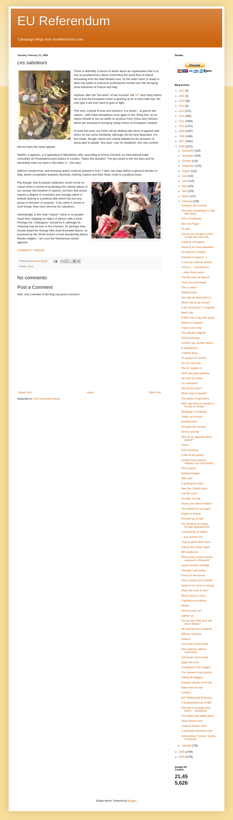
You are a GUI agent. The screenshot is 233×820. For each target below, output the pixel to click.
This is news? (189, 287)
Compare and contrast (194, 205)
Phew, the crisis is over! (194, 590)
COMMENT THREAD (30, 250)
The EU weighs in (191, 368)
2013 (182, 111)
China (30, 266)
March (186, 196)
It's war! (185, 228)
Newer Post (25, 392)
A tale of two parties (192, 455)
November (188, 155)
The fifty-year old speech (195, 277)
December (188, 150)
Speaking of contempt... (194, 411)
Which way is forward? (194, 393)
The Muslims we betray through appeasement (195, 525)
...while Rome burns (192, 272)
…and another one (192, 537)
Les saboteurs (189, 383)
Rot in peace (188, 468)
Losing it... (187, 692)
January (187, 745)
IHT (137, 95)
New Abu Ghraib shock (194, 488)
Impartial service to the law (196, 682)
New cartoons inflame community (193, 651)
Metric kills (187, 312)
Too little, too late (191, 498)
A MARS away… (190, 353)
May (184, 186)
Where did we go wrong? (195, 302)
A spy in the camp (191, 327)
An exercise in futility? (193, 252)
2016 (182, 95)
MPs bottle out (189, 552)
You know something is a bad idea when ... (198, 212)
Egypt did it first (190, 662)
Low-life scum (189, 493)
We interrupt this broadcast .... (198, 628)
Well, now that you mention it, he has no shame (198, 405)
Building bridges (190, 473)
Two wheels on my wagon (196, 508)
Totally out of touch (192, 416)
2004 (182, 756)
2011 (182, 121)
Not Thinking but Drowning (196, 697)
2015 (182, 100)
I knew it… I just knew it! (195, 267)
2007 (182, 141)
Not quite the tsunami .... (195, 426)
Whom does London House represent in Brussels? (197, 559)
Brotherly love (189, 421)
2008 (182, 136)
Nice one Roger (190, 223)
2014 (182, 105)
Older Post (154, 392)
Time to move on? (191, 610)
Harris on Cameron (192, 322)
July (184, 176)
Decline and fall (190, 431)
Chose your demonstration (196, 503)
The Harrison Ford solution (196, 672)
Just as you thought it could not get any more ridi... (197, 235)
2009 (182, 131)
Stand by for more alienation (197, 247)
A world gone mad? (192, 483)
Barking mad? (189, 292)
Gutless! (186, 639)
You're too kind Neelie (193, 282)
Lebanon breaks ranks (194, 725)
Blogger (132, 800)
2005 (182, 751)
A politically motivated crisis (197, 730)
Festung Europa (190, 337)
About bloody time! (192, 721)
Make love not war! (192, 687)
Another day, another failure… (198, 342)
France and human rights (195, 547)
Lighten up (187, 615)
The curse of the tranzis (194, 644)
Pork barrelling (189, 450)
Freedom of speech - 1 (194, 257)
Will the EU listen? (191, 388)
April (185, 191)
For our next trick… (192, 363)
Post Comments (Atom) (46, 398)
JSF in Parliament (191, 218)
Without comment (191, 634)
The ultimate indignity (193, 332)
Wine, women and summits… (198, 580)
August (186, 171)
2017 (182, 90)
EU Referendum (63, 21)
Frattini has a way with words (197, 317)
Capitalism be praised (193, 600)
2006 (182, 146)
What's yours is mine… (194, 595)
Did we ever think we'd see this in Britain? (196, 622)
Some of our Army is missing (197, 585)
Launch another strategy (195, 565)
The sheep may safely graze (197, 715)
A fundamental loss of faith (196, 702)
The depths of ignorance (195, 398)
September (188, 165)
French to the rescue (193, 575)
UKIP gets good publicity (195, 373)
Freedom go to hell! (192, 518)
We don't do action (192, 378)
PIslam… (186, 605)
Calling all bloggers (192, 677)
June (185, 180)
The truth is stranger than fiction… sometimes (195, 709)
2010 (182, 126)
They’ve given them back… (197, 542)
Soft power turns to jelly (194, 657)
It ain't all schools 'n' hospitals (198, 307)
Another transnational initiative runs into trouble (197, 462)
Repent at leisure (191, 513)
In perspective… (190, 348)
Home (90, 392)
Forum (185, 444)
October (187, 160)
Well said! (186, 478)
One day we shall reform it (196, 297)
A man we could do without (196, 262)
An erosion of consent (193, 358)
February (187, 201)
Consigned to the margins (196, 667)
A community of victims (194, 531)
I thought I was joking (193, 570)
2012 (182, 116)
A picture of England (192, 241)
